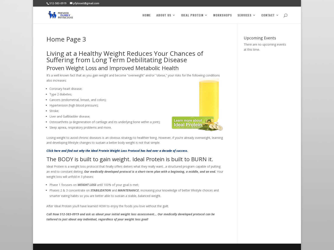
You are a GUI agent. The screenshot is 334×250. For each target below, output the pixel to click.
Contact (268, 15)
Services (245, 15)
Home (147, 15)
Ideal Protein (192, 15)
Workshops (222, 15)
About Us (163, 15)
